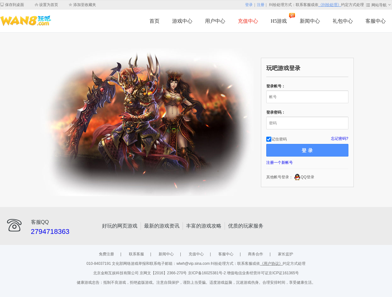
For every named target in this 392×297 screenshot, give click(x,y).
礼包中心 (343, 21)
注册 (260, 5)
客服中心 (375, 21)
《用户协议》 (271, 263)
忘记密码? (339, 138)
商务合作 (255, 254)
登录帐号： (275, 86)
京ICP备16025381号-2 (207, 273)
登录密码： (275, 112)
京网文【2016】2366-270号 (164, 273)
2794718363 (50, 231)
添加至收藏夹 (84, 5)
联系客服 (136, 254)
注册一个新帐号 (279, 162)
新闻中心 (310, 21)
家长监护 (285, 254)
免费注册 (106, 254)
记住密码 (279, 139)
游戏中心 (182, 21)
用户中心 (215, 21)
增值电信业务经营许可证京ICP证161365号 (263, 273)
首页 (154, 21)
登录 (249, 5)
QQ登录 (307, 177)
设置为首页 (48, 5)
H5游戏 (279, 21)
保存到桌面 (14, 5)
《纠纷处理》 (329, 5)
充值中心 (248, 21)
